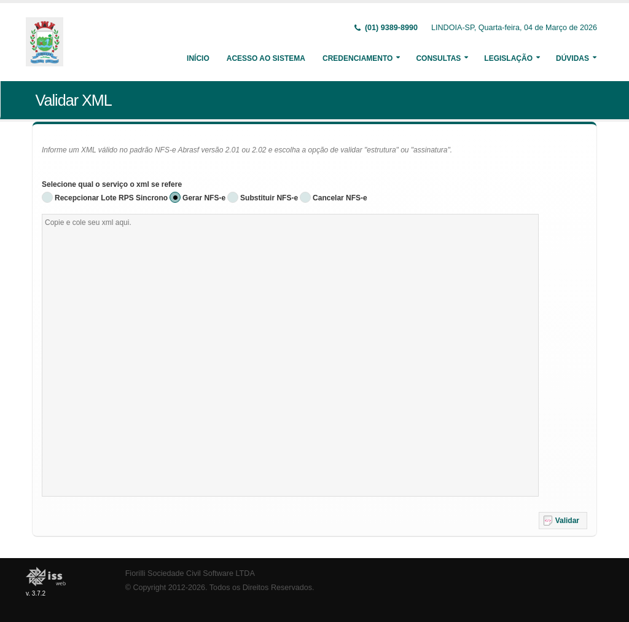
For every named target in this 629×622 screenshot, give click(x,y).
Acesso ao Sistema (266, 58)
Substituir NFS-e (269, 198)
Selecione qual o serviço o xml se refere (112, 184)
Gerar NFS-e (203, 198)
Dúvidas (572, 58)
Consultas (438, 58)
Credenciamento (357, 58)
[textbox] (290, 355)
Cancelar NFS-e (340, 198)
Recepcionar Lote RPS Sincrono (111, 198)
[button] (563, 520)
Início (198, 58)
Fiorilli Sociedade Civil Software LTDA (190, 573)
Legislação (508, 58)
